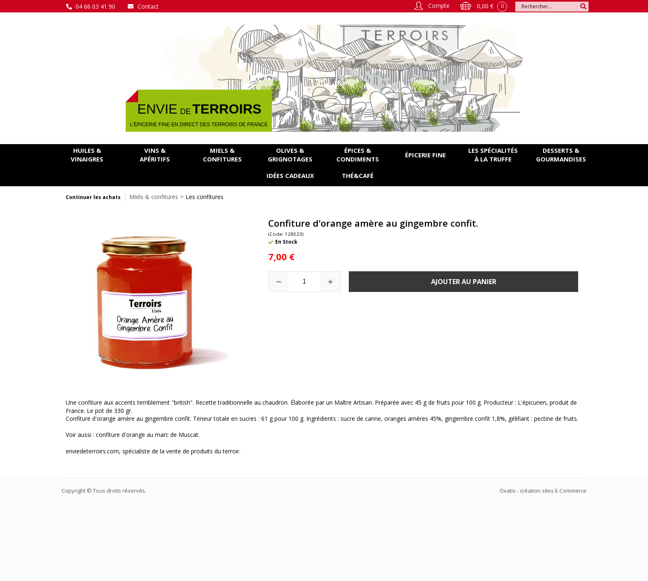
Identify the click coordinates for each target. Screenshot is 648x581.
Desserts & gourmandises (561, 154)
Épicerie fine (425, 155)
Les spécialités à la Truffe (493, 154)
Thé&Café (358, 175)
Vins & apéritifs (155, 154)
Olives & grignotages (290, 154)
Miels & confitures (222, 154)
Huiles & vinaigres (87, 154)
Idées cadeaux (290, 175)
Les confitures (205, 197)
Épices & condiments (357, 154)
